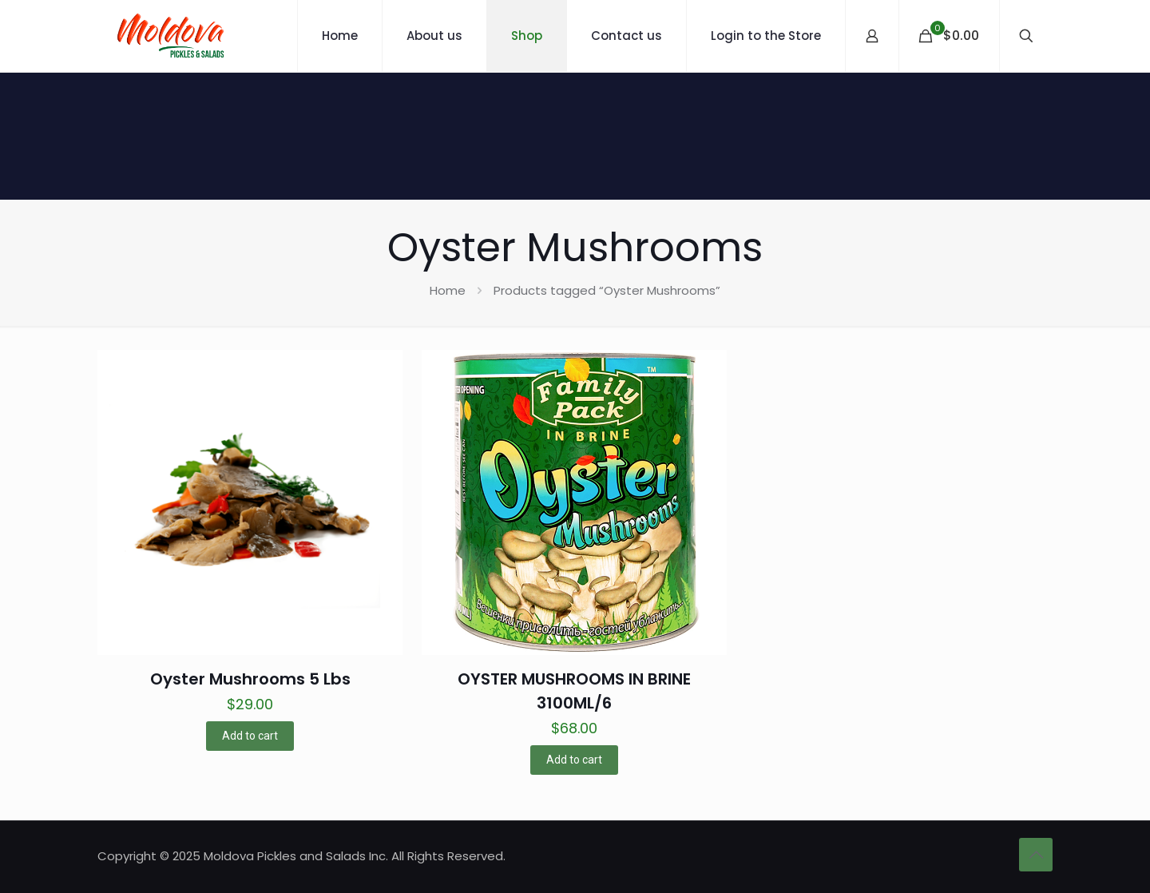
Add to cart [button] (250, 735)
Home (448, 290)
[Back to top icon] (1036, 854)
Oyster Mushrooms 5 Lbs (250, 679)
